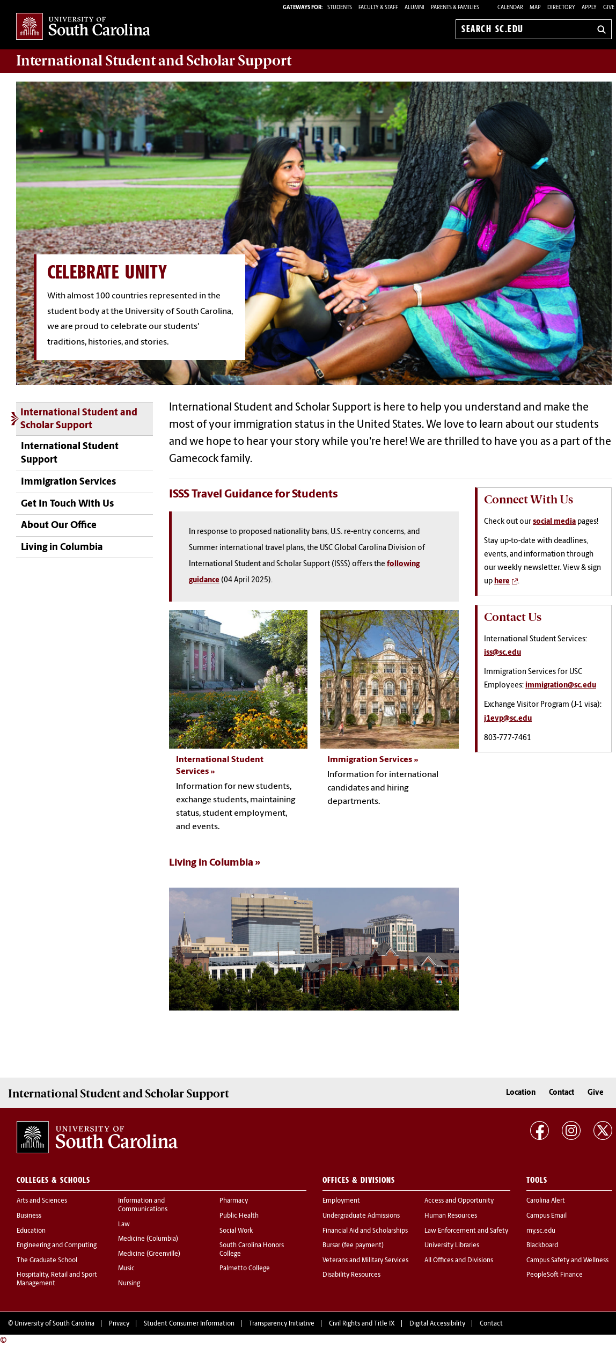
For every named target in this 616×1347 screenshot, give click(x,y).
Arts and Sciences (42, 1201)
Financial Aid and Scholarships (365, 1231)
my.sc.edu (540, 1231)
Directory (561, 8)
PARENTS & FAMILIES (455, 8)
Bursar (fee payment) (353, 1245)
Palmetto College (244, 1268)
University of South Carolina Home (83, 27)
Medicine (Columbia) (148, 1239)
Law (124, 1224)
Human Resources (450, 1216)
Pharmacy (233, 1201)
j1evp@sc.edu (508, 719)
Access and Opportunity (459, 1201)
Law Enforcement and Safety (466, 1231)
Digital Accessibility (437, 1324)
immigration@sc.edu (560, 686)
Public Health (239, 1216)
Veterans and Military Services (365, 1260)
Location (521, 1093)
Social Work (236, 1231)
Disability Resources (351, 1275)
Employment (341, 1201)
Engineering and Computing (57, 1245)
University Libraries (451, 1245)
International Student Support (70, 453)
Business (29, 1216)
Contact (561, 1093)
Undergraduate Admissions (361, 1216)
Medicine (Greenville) (149, 1254)
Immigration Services (68, 482)
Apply (589, 8)
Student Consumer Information (189, 1324)
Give (608, 8)
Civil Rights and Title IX (362, 1324)
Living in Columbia (62, 548)
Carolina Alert (545, 1201)
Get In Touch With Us (67, 504)
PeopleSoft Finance (554, 1275)
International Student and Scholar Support (78, 419)
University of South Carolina (54, 1324)
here (502, 581)
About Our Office (59, 526)
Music (126, 1268)
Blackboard (542, 1245)
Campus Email (546, 1216)
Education (31, 1231)
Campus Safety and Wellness (567, 1260)
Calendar (510, 8)
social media (554, 522)
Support (153, 61)
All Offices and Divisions (458, 1260)
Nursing (129, 1283)
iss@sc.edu (502, 653)
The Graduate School (47, 1260)
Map (535, 8)
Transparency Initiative (281, 1324)
